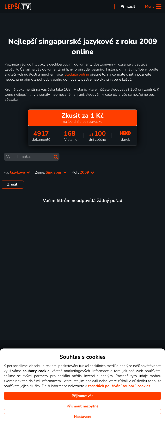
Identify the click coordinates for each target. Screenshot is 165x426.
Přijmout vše (82, 395)
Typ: (16, 172)
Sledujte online (76, 74)
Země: (51, 172)
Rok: (83, 172)
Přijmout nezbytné (82, 406)
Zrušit (12, 184)
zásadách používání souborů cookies (119, 386)
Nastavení (82, 416)
